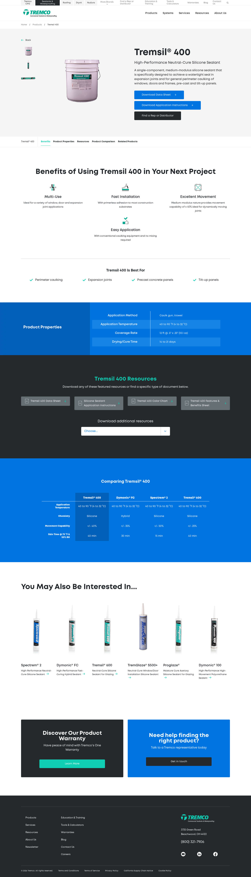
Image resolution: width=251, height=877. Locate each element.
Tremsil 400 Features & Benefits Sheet (205, 403)
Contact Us (217, 3)
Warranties (193, 3)
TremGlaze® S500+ (143, 639)
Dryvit (79, 3)
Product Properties (63, 142)
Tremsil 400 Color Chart (152, 401)
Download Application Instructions (165, 105)
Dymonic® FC (72, 637)
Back (28, 40)
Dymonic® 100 (214, 639)
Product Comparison (103, 142)
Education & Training (151, 3)
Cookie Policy (164, 871)
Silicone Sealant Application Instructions (99, 403)
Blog (206, 3)
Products (151, 13)
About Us (220, 13)
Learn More (72, 764)
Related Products (127, 142)
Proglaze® (178, 639)
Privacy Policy (111, 871)
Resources (202, 13)
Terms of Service (92, 871)
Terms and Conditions (68, 871)
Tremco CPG (28, 3)
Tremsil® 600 (107, 637)
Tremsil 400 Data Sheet (46, 401)
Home (24, 25)
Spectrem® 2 (36, 637)
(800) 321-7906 (192, 842)
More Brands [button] (107, 2)
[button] (227, 3)
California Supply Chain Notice (138, 871)
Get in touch (179, 761)
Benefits (45, 142)
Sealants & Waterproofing (47, 3)
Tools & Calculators (173, 3)
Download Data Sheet (156, 95)
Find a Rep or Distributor (127, 3)
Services (30, 825)
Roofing (67, 3)
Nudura (91, 3)
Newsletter (31, 847)
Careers (66, 854)
